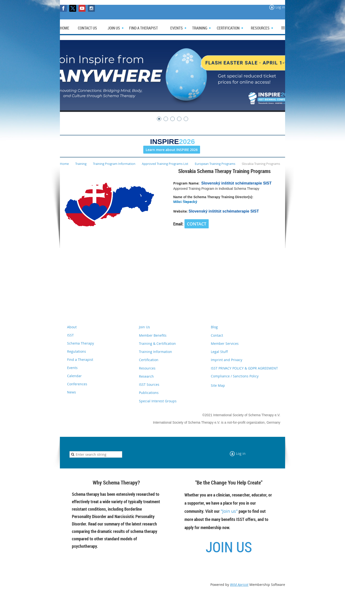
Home (64, 163)
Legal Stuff (219, 351)
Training (80, 163)
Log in (280, 7)
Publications (149, 392)
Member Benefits (153, 335)
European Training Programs (215, 163)
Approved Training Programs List (165, 163)
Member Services (225, 343)
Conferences (77, 384)
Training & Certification (157, 343)
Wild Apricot (239, 584)
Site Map (218, 385)
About (72, 327)
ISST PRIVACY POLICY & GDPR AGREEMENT (244, 368)
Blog (214, 327)
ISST (70, 335)
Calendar (74, 376)
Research (146, 376)
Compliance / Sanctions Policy (235, 376)
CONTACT (196, 224)
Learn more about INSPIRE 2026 (172, 149)
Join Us (144, 327)
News (71, 392)
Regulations (76, 351)
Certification (148, 360)
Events (72, 367)
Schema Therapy (80, 343)
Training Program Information (114, 163)
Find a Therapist (80, 359)
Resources (147, 368)
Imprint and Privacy (226, 360)
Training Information (155, 351)
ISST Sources (149, 384)
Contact (217, 335)
